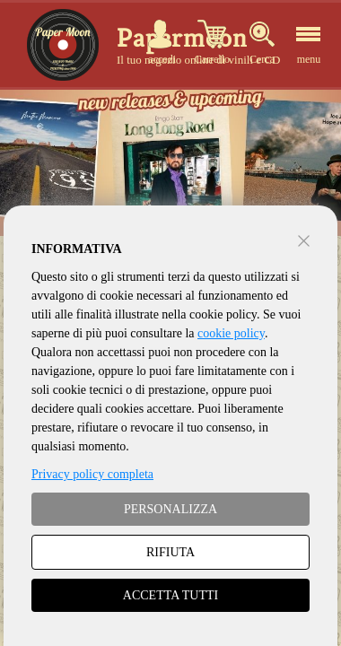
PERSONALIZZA (170, 509)
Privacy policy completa (92, 474)
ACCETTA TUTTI (170, 595)
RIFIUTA (170, 552)
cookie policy (231, 333)
